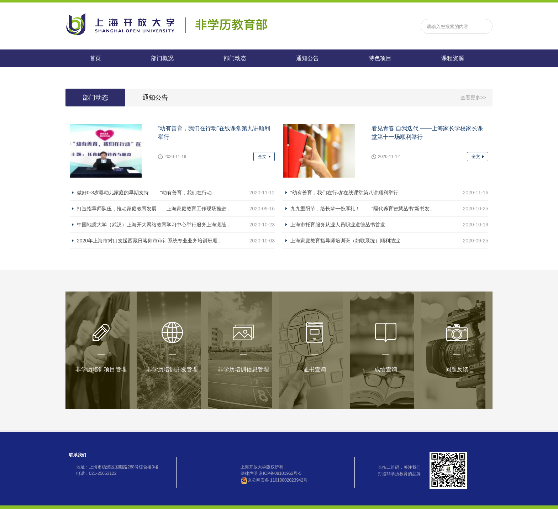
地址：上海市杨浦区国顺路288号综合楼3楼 (117, 467)
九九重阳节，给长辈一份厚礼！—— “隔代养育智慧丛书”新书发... (362, 208)
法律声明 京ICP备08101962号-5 (271, 473)
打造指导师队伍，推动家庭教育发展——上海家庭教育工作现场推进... (154, 208)
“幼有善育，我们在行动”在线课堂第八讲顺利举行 (344, 192)
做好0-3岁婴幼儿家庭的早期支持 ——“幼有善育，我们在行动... (146, 192)
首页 (95, 58)
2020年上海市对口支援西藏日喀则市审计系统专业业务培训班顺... (149, 240)
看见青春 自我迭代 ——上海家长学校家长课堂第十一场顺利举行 (427, 132)
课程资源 (452, 58)
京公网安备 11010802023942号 (274, 480)
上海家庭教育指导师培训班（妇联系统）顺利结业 (345, 240)
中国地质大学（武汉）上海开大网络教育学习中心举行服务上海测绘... (154, 224)
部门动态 (234, 58)
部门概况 (162, 58)
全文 (262, 156)
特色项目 (380, 58)
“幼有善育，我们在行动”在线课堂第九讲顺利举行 (214, 132)
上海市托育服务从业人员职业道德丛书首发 (337, 224)
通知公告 (307, 58)
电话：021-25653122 (96, 473)
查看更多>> (473, 97)
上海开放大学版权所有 (262, 467)
